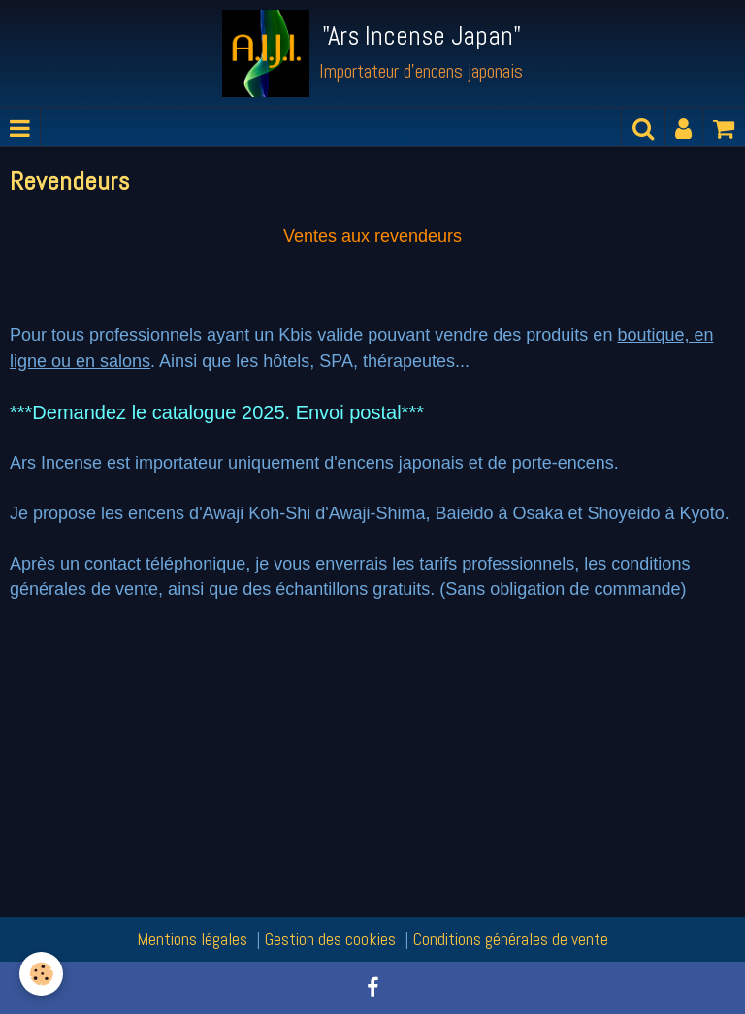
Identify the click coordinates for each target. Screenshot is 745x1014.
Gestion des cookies (330, 939)
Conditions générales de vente (510, 939)
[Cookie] (41, 974)
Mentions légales (192, 939)
